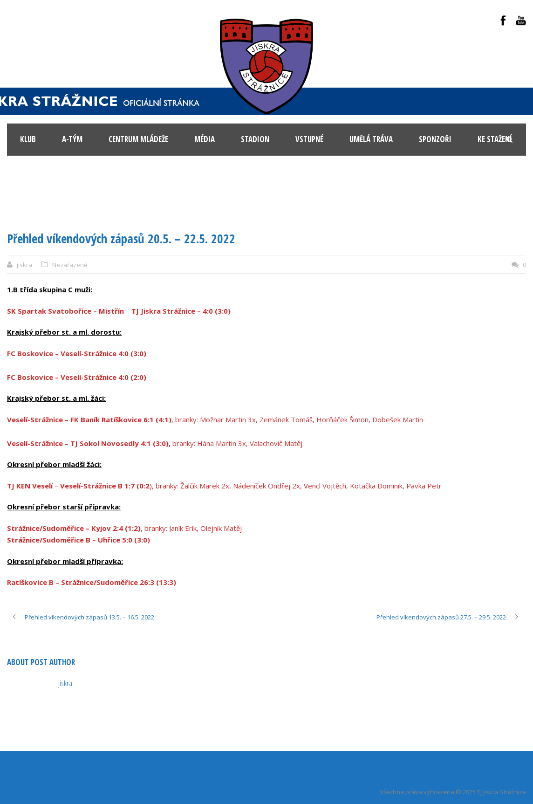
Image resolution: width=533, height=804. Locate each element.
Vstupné (309, 139)
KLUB (28, 139)
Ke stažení (495, 139)
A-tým (72, 139)
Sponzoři (435, 139)
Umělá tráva (371, 139)
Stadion (255, 139)
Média (204, 139)
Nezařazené (70, 265)
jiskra (24, 265)
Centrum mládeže (138, 139)
